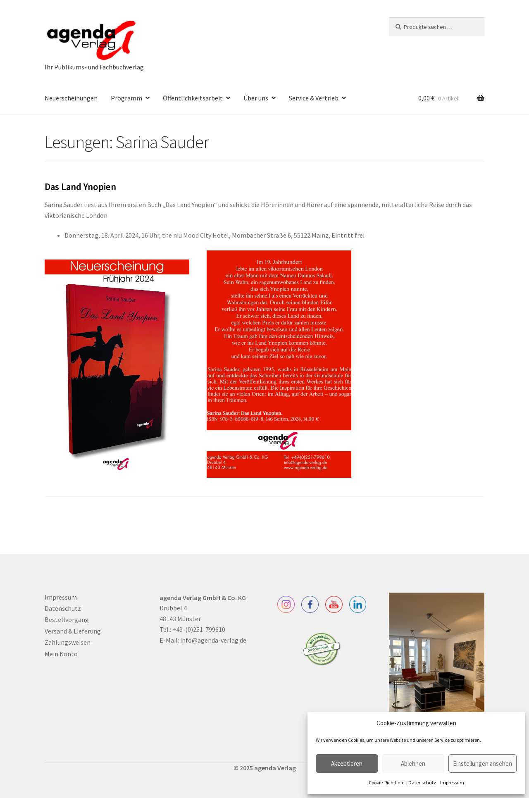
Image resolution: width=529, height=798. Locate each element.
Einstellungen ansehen (482, 763)
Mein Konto (61, 654)
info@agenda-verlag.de (213, 640)
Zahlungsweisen (68, 642)
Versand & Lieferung (73, 631)
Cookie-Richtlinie (386, 782)
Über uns (255, 98)
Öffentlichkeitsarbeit (193, 98)
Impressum (452, 782)
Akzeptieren (346, 763)
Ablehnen (413, 763)
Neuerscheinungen (71, 98)
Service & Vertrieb (313, 98)
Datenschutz (422, 782)
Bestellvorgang (67, 619)
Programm (126, 98)
